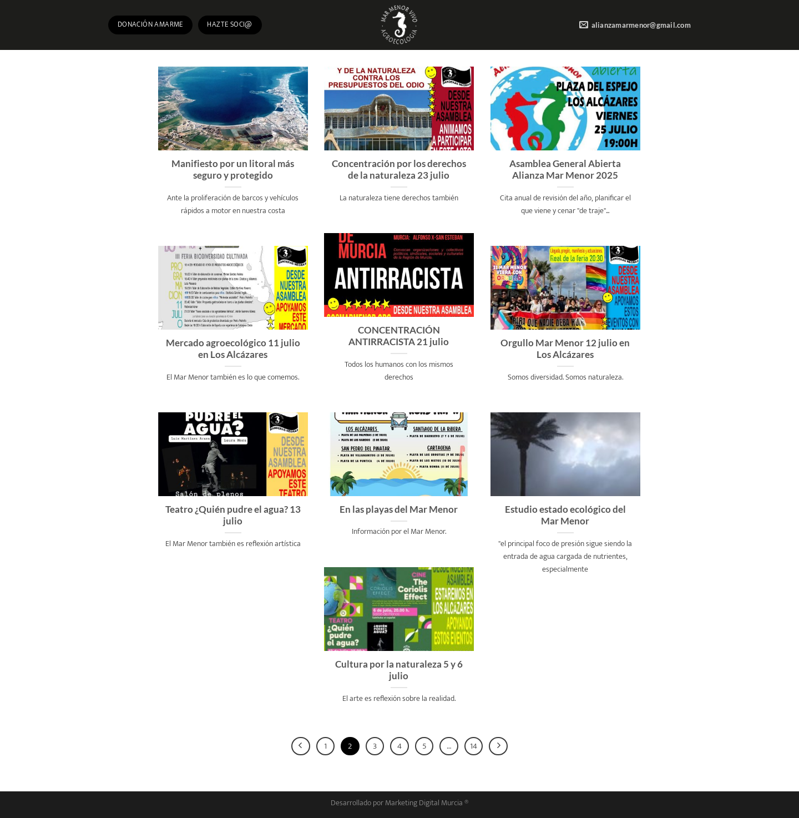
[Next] (498, 746)
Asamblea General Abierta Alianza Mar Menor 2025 (565, 169)
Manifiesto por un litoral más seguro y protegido (232, 169)
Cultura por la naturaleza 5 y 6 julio (399, 670)
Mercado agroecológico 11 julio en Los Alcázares (233, 349)
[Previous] (300, 746)
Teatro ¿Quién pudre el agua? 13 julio (233, 515)
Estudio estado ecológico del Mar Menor (565, 515)
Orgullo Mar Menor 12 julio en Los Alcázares (565, 349)
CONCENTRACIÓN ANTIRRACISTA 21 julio (398, 336)
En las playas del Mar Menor (399, 509)
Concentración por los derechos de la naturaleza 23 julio (399, 169)
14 (473, 746)
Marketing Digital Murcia (424, 803)
